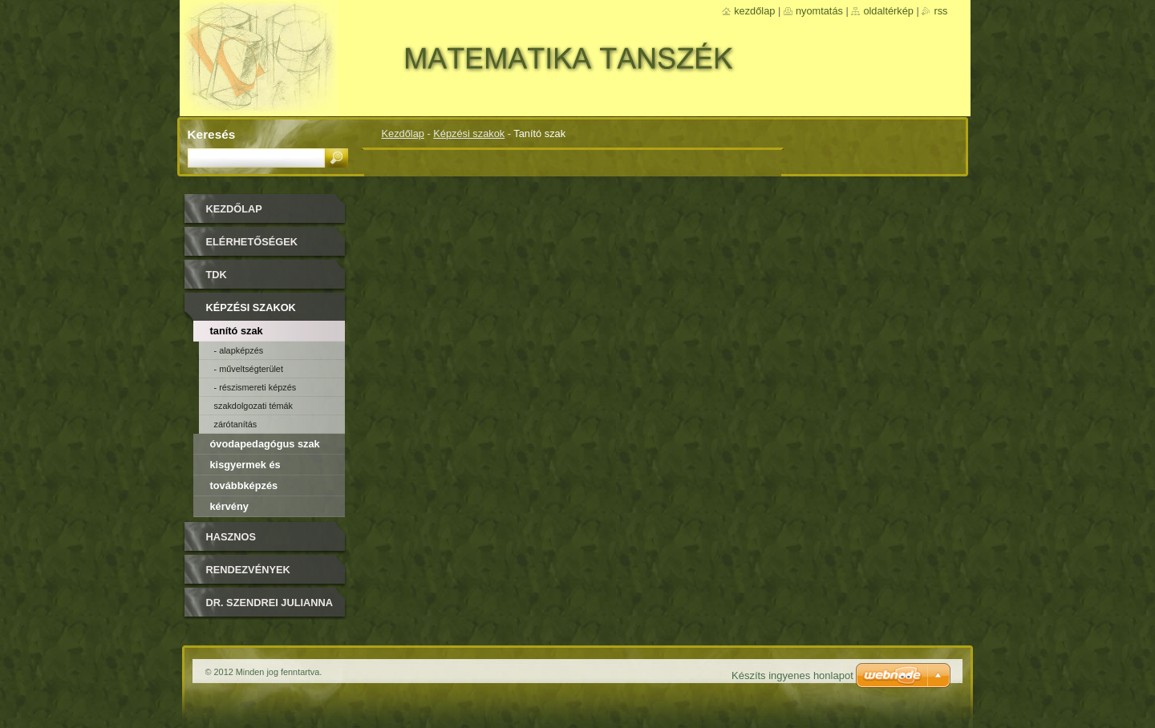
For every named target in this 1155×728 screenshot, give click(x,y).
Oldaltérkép (888, 11)
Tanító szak (236, 331)
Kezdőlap (403, 133)
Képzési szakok (469, 133)
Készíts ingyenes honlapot (792, 675)
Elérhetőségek (252, 242)
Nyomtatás (819, 11)
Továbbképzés (244, 485)
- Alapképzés (239, 350)
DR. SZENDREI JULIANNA (270, 603)
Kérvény (229, 506)
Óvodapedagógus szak (265, 444)
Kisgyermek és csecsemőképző (249, 467)
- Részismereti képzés (255, 387)
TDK (216, 275)
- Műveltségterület (248, 369)
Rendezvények (248, 570)
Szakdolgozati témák (254, 406)
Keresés (212, 134)
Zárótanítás (235, 424)
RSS (940, 11)
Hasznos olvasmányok (246, 542)
